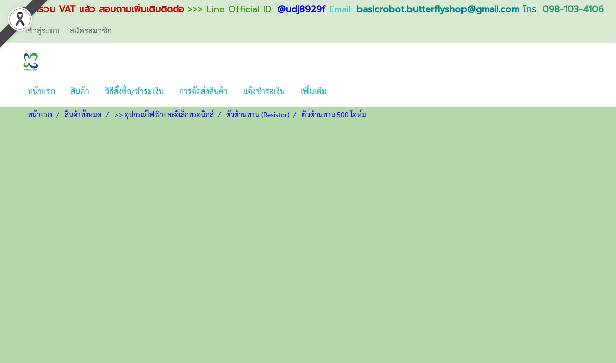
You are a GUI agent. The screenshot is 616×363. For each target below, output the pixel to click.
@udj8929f (301, 9)
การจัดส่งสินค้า (203, 91)
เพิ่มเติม (313, 91)
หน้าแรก (41, 91)
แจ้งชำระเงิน (264, 91)
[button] (343, 91)
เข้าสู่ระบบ (42, 30)
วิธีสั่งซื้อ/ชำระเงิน (134, 91)
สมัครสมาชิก (91, 30)
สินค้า (80, 91)
